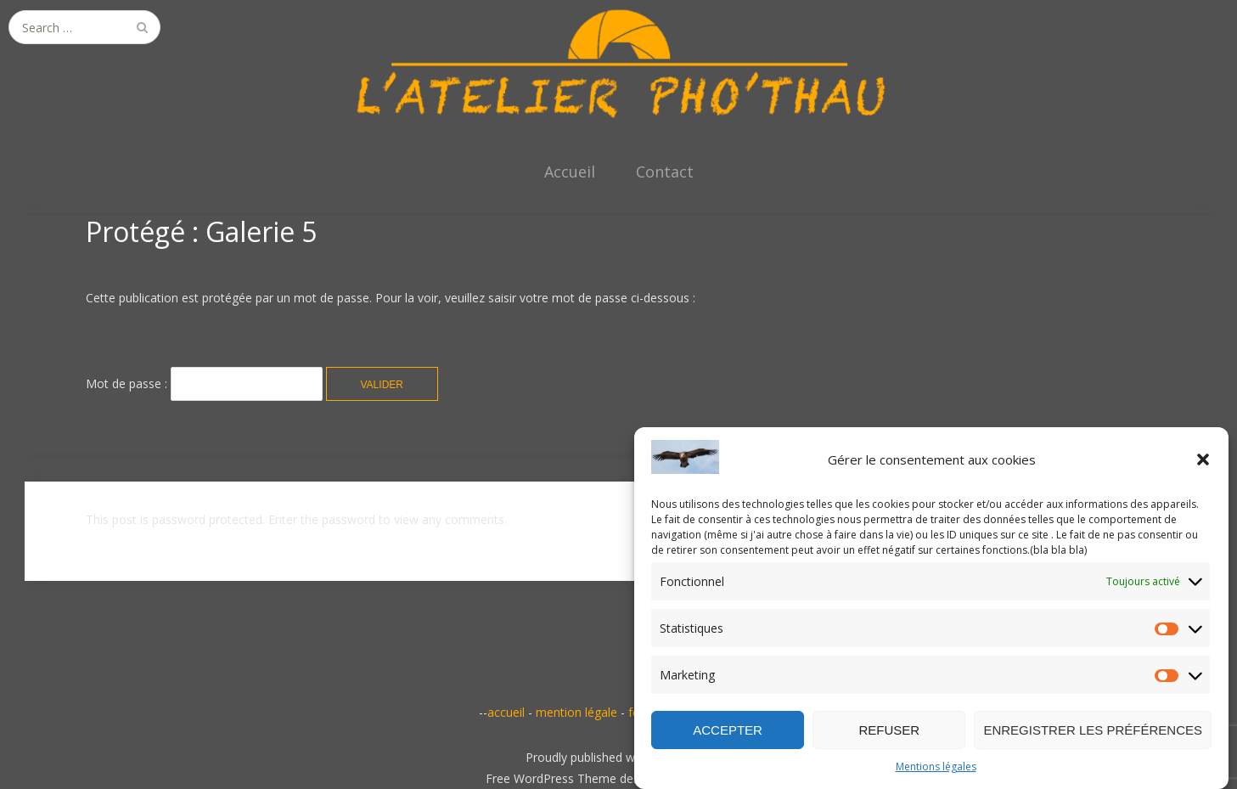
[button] (1203, 459)
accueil (506, 712)
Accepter (727, 730)
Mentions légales (936, 766)
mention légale (576, 712)
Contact (665, 171)
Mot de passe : (204, 383)
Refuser (888, 730)
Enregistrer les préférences (1092, 730)
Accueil (569, 171)
